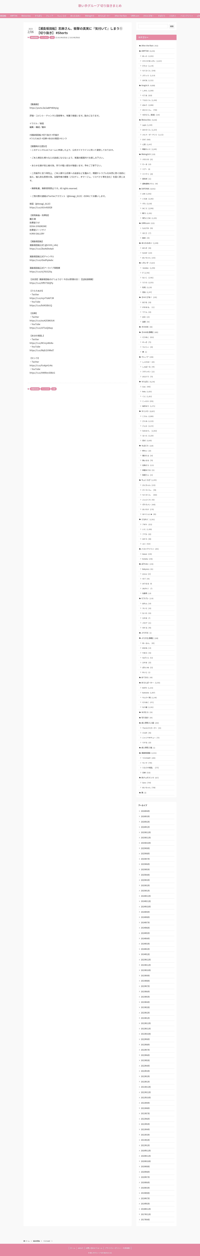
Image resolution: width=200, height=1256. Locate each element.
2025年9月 (145, 848)
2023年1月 (145, 1018)
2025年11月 (146, 837)
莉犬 (147, 440)
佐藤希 (146, 593)
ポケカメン (148, 504)
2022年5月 (145, 1060)
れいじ (146, 672)
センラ (147, 763)
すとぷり (148, 411)
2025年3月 (145, 880)
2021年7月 (145, 1113)
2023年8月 (145, 980)
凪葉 (145, 322)
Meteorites (149, 119)
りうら (147, 282)
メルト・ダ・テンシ (152, 134)
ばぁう (147, 105)
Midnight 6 (148, 154)
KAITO (147, 688)
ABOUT (80, 1248)
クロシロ (147, 159)
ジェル (147, 426)
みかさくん (149, 130)
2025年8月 (145, 853)
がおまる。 (148, 307)
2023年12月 (146, 959)
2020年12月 (146, 1150)
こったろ (147, 401)
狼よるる (147, 460)
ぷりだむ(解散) (149, 638)
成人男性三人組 (150, 722)
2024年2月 (145, 949)
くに (147, 396)
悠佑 (147, 292)
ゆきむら (146, 712)
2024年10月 (146, 906)
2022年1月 (145, 1081)
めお (145, 317)
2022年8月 (145, 1044)
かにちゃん (148, 485)
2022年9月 (145, 1039)
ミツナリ (147, 174)
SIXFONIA (148, 188)
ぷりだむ (146, 632)
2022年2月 (145, 1076)
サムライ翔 (149, 697)
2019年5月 (145, 1203)
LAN (146, 193)
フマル (146, 534)
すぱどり (147, 445)
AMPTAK (148, 51)
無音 (145, 238)
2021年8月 (145, 1108)
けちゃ (147, 66)
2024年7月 (145, 922)
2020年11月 (146, 1156)
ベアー (146, 169)
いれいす (148, 262)
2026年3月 (145, 816)
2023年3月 (145, 1007)
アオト (147, 524)
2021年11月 (146, 1092)
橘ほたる (147, 455)
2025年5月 (145, 869)
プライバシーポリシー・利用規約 (117, 1248)
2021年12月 (146, 1087)
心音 (147, 144)
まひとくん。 (149, 110)
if (145, 273)
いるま (147, 198)
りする (146, 742)
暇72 (147, 213)
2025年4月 (145, 875)
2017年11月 (146, 1214)
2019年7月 (145, 1198)
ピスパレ (147, 598)
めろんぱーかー (150, 682)
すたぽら (148, 381)
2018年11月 (146, 1209)
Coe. (146, 386)
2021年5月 (145, 1124)
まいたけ (148, 509)
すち (147, 203)
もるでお (147, 228)
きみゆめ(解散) (149, 332)
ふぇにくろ (148, 499)
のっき (146, 342)
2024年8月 (145, 917)
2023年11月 (146, 965)
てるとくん (149, 100)
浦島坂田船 (34, 37)
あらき (146, 248)
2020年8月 (145, 1172)
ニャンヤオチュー (150, 737)
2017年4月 (145, 1219)
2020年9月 (145, 1166)
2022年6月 (145, 1055)
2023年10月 (146, 970)
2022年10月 (146, 1034)
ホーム (72, 1248)
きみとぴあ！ (149, 297)
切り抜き (146, 717)
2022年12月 (146, 1023)
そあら (146, 653)
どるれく (148, 519)
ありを (146, 302)
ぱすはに (147, 564)
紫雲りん (147, 475)
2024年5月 (145, 933)
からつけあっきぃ (152, 61)
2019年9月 (145, 1193)
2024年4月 (145, 938)
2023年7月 (145, 986)
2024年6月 (145, 927)
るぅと (147, 435)
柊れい (146, 450)
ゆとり (146, 233)
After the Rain (149, 45)
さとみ (147, 421)
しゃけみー (148, 362)
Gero (146, 782)
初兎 (147, 287)
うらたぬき (44, 37)
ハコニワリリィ (150, 549)
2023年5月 (145, 996)
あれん (146, 603)
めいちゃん (148, 257)
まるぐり (147, 376)
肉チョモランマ (150, 777)
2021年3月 (145, 1134)
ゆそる (146, 627)
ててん (146, 312)
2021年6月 (145, 1118)
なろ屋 (147, 707)
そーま (146, 164)
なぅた (146, 613)
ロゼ (146, 139)
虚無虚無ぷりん (150, 183)
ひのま (146, 618)
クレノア (147, 357)
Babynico (147, 569)
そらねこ (148, 337)
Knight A (148, 85)
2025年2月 (145, 885)
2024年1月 (145, 954)
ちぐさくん (148, 70)
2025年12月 (146, 832)
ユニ (146, 544)
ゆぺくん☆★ (149, 514)
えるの (146, 733)
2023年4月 (145, 1002)
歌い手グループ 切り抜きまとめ (100, 5)
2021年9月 (145, 1103)
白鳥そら (148, 465)
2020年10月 (146, 1161)
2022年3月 (145, 1071)
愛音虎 (146, 179)
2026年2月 (145, 821)
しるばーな (148, 367)
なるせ (147, 253)
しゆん (147, 90)
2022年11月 (146, 1028)
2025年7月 (145, 859)
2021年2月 (145, 1140)
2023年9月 (145, 975)
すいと (146, 608)
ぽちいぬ (147, 667)
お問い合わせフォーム (94, 1248)
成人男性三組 (148, 747)
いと (147, 529)
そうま (147, 95)
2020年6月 (145, 1182)
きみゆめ (146, 326)
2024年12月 (146, 896)
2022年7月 (145, 1049)
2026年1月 (145, 827)
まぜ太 (147, 80)
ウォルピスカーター (151, 728)
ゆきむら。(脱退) (151, 115)
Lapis (147, 125)
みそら (146, 539)
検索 (172, 26)
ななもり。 (149, 431)
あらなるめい (149, 243)
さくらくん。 (149, 490)
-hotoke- (148, 268)
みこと (147, 208)
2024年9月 (145, 912)
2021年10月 (146, 1097)
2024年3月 (145, 943)
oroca (146, 574)
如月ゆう (148, 406)
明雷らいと (149, 149)
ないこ (147, 277)
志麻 (52, 37)
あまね (146, 648)
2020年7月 (145, 1177)
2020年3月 (145, 1187)
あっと (147, 56)
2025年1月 (145, 890)
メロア (146, 623)
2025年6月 (145, 864)
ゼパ (145, 578)
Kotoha (147, 559)
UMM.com (147, 223)
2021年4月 (145, 1129)
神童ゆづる (148, 470)
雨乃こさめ (149, 218)
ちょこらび (149, 480)
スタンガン (148, 371)
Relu (147, 391)
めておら (146, 677)
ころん (147, 416)
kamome (148, 692)
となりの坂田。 (150, 767)
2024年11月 (146, 901)
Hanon (147, 554)
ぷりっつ (148, 75)
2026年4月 (145, 811)
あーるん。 (148, 643)
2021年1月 (145, 1145)
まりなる (147, 583)
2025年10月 (146, 843)
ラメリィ (147, 347)
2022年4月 (145, 1065)
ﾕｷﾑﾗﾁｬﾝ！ (147, 588)
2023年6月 (145, 991)
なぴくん (147, 657)
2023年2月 (145, 1012)
